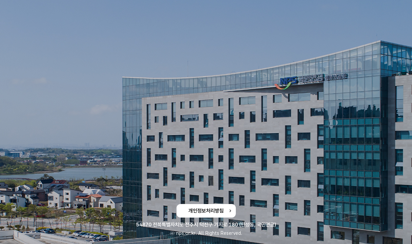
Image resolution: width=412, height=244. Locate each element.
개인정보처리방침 (206, 211)
